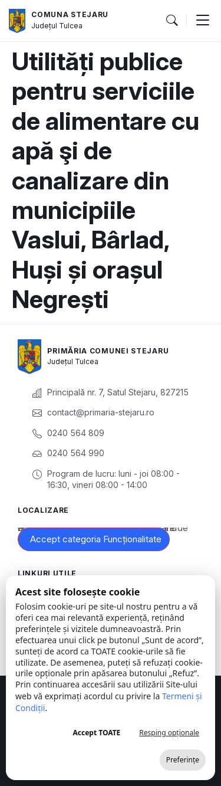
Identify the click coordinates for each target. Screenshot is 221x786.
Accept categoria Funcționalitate (95, 539)
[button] (171, 20)
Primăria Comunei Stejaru (108, 350)
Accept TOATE (96, 733)
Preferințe (182, 760)
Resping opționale (169, 733)
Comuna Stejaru (69, 14)
